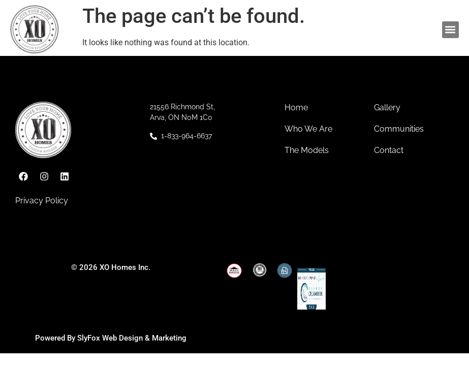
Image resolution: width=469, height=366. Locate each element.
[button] (450, 29)
